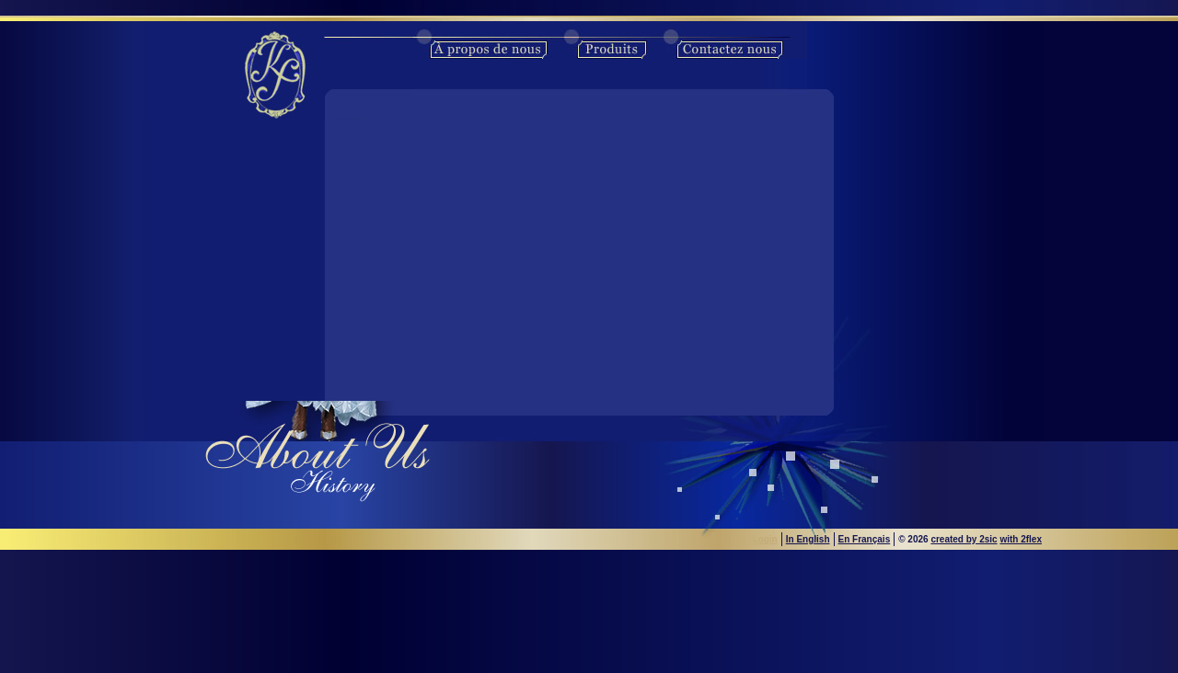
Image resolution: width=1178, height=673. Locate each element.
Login (765, 539)
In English (808, 539)
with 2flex (1020, 539)
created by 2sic (963, 539)
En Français (864, 539)
